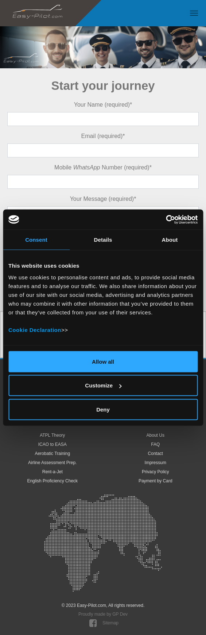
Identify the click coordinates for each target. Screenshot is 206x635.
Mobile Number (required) (103, 167)
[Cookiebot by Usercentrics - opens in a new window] (166, 219)
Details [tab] (103, 240)
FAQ (155, 444)
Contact (155, 453)
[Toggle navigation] (194, 13)
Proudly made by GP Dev (103, 614)
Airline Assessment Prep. (52, 462)
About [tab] (170, 240)
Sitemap (110, 623)
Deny (103, 409)
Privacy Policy (155, 471)
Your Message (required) (103, 199)
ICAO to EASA (52, 444)
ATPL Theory (52, 435)
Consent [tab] (36, 240)
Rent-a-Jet (52, 471)
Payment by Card (155, 480)
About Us (155, 435)
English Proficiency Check (52, 480)
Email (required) (103, 136)
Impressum (155, 462)
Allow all (103, 361)
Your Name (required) (103, 105)
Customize (103, 385)
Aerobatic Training (52, 453)
